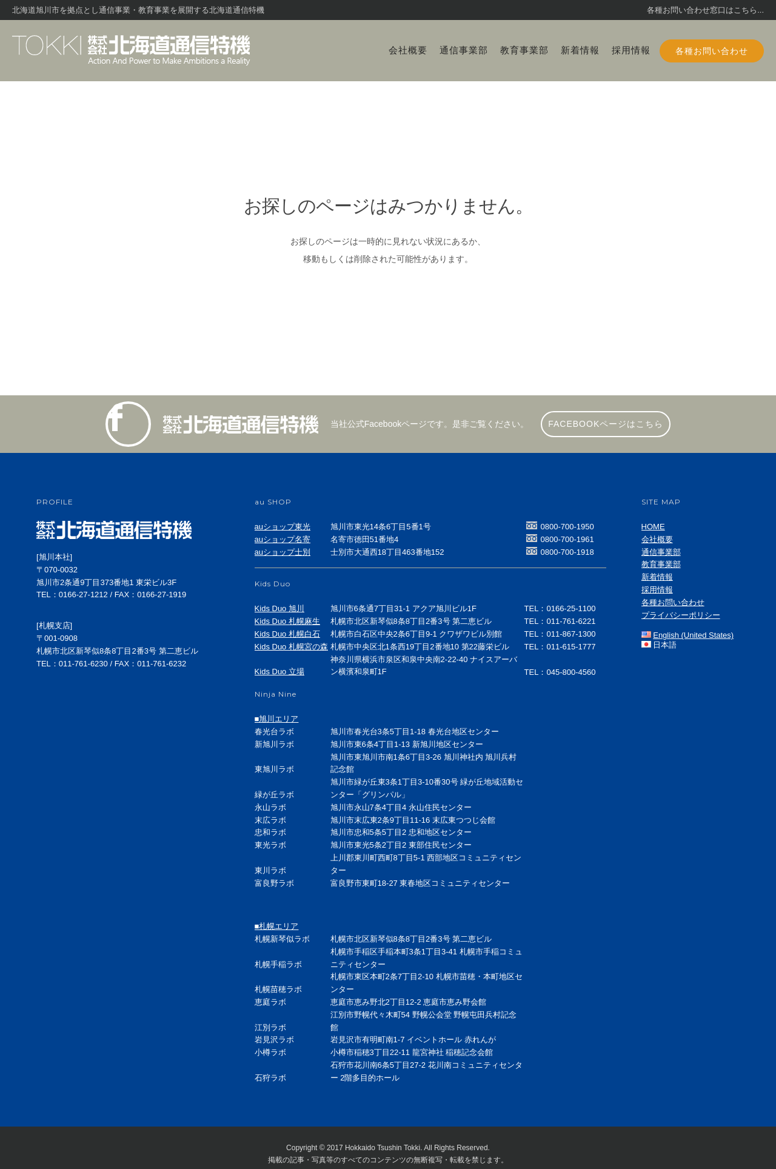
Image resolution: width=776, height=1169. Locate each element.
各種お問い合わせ (711, 51)
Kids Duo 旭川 (279, 608)
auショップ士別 (282, 552)
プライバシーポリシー (680, 615)
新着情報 (580, 50)
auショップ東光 (282, 526)
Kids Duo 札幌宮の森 (291, 646)
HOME (653, 526)
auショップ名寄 (282, 539)
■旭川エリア (277, 718)
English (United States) (693, 635)
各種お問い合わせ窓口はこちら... (705, 10)
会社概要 (408, 50)
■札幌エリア (277, 926)
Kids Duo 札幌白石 (287, 633)
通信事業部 (464, 50)
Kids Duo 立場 (279, 671)
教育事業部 (524, 50)
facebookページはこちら (605, 424)
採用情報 (631, 50)
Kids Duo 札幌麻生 (287, 621)
